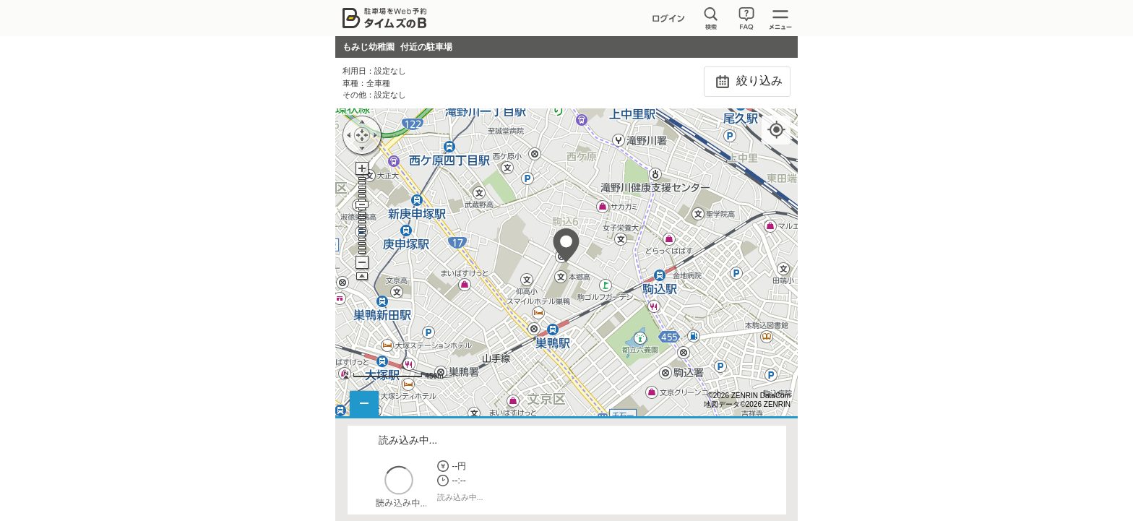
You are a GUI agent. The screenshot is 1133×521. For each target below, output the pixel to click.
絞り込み (747, 81)
